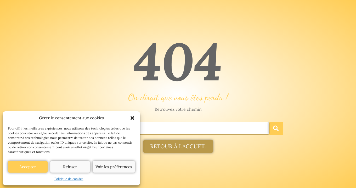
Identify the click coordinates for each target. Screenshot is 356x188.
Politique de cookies (68, 179)
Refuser (70, 166)
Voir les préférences (113, 166)
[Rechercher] (275, 128)
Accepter (27, 166)
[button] (132, 118)
